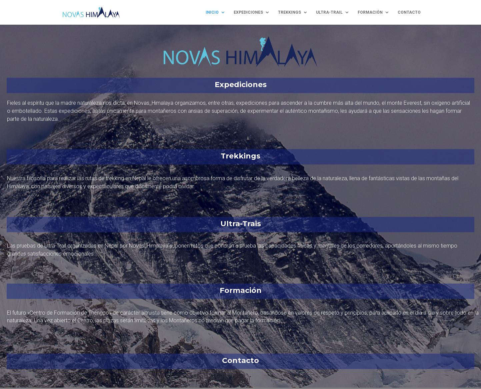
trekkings (289, 12)
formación (370, 12)
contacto (409, 12)
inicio (212, 12)
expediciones (248, 12)
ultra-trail (329, 12)
